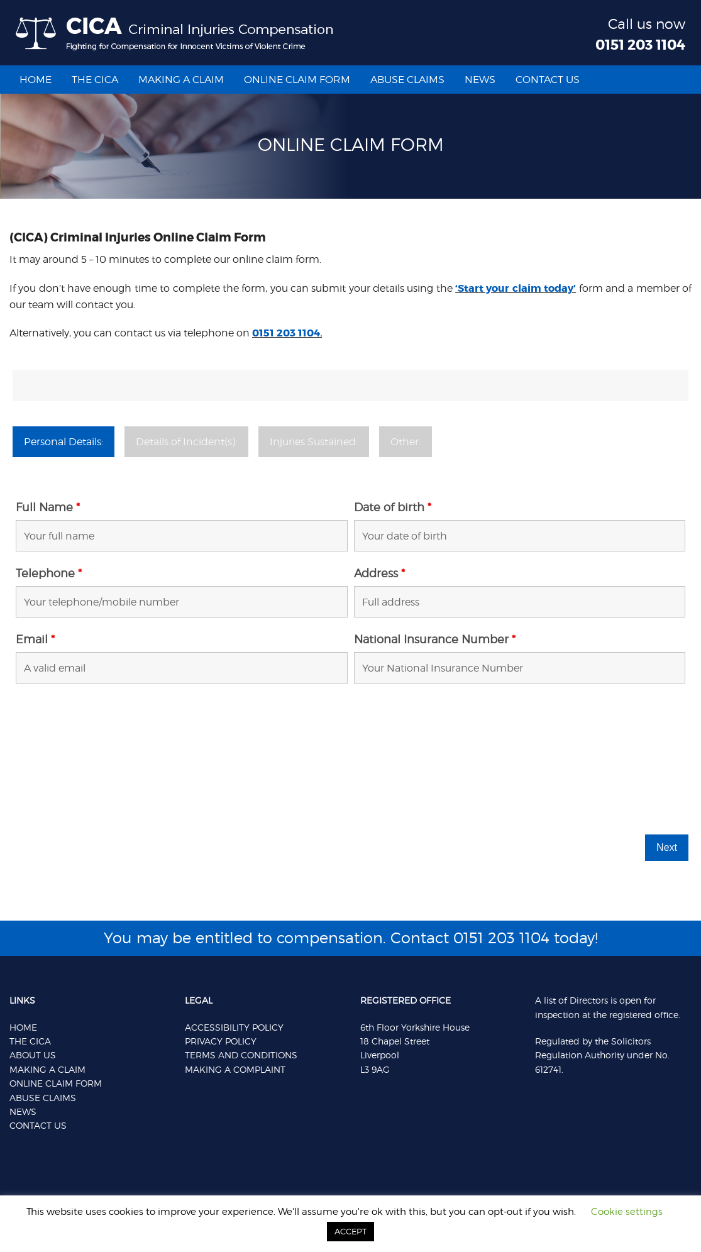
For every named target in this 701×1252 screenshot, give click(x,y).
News (480, 80)
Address (379, 573)
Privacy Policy (221, 1041)
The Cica (95, 80)
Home (35, 80)
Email (35, 639)
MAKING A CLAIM (47, 1069)
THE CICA (30, 1041)
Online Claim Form (297, 80)
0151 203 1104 (640, 45)
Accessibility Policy (234, 1027)
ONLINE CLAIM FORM (55, 1083)
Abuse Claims (407, 80)
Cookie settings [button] (627, 1211)
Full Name (48, 507)
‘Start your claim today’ (515, 288)
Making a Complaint (235, 1069)
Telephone (49, 573)
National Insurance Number (435, 639)
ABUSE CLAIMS (42, 1097)
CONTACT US (548, 80)
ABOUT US (32, 1055)
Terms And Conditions (241, 1055)
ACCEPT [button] (350, 1231)
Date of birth (392, 507)
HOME (23, 1027)
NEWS (22, 1111)
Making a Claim (181, 80)
